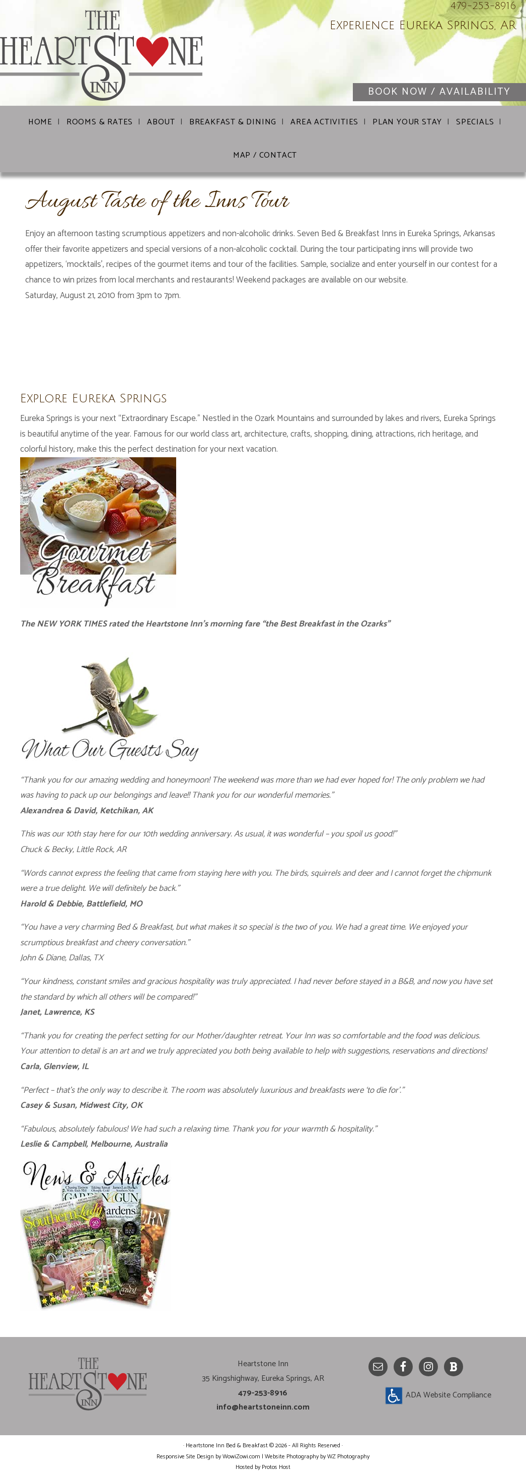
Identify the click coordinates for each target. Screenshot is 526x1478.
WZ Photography (348, 1456)
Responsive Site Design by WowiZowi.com (208, 1456)
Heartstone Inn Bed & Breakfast (121, 55)
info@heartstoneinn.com (263, 1407)
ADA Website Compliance (448, 1395)
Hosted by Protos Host (263, 1467)
